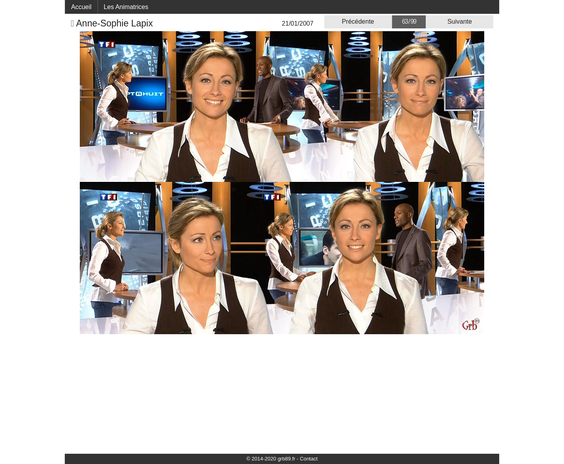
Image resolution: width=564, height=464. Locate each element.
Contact (309, 459)
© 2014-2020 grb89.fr (270, 459)
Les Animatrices (126, 7)
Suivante (459, 21)
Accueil (81, 7)
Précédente (358, 21)
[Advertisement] (282, 393)
